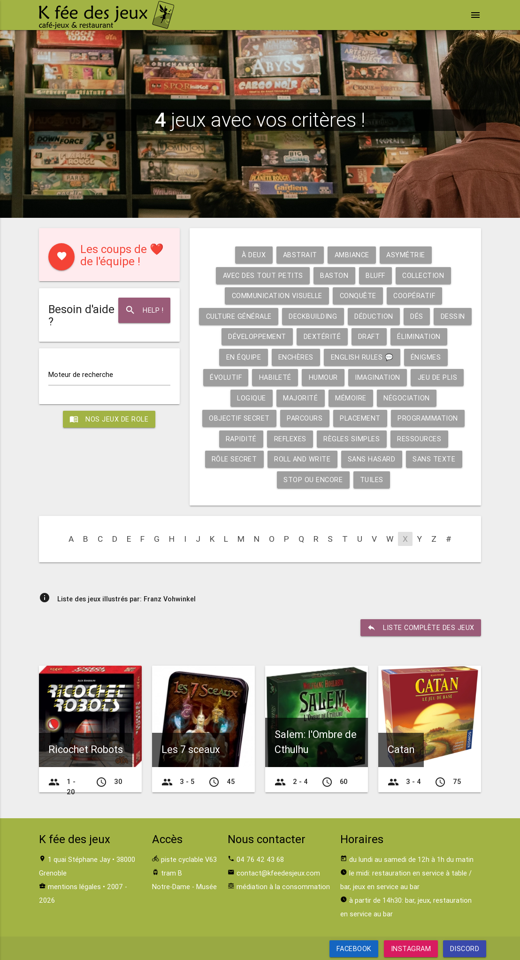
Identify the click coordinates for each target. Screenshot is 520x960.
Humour (323, 377)
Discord (465, 948)
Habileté (275, 377)
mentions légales (74, 886)
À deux (254, 254)
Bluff (375, 275)
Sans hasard (372, 458)
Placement (360, 418)
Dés (436, 316)
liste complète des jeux (420, 627)
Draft (389, 336)
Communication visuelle (276, 295)
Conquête (357, 295)
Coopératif (414, 295)
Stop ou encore (313, 479)
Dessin (218, 336)
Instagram (410, 948)
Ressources (420, 438)
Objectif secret (239, 418)
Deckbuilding (332, 316)
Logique (251, 397)
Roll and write (302, 458)
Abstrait (300, 254)
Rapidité (240, 438)
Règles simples (352, 438)
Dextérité (342, 336)
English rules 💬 (362, 357)
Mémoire (351, 397)
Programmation (428, 418)
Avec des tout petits (262, 275)
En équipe (243, 357)
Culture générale (258, 316)
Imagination (378, 377)
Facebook (353, 948)
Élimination (439, 336)
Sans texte (434, 458)
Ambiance (352, 254)
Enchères (296, 357)
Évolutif (225, 377)
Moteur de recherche (80, 374)
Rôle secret (234, 458)
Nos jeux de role (109, 419)
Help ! (144, 310)
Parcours (305, 418)
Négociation (407, 397)
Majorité (300, 397)
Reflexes (290, 438)
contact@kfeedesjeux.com (278, 872)
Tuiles (371, 479)
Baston (334, 275)
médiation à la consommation (283, 886)
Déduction (393, 316)
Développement (277, 336)
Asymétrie (406, 254)
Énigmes (426, 357)
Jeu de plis (438, 377)
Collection (424, 275)
